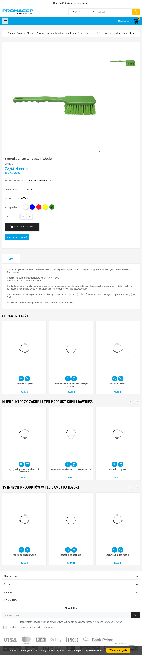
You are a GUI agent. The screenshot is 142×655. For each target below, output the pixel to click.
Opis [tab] (11, 258)
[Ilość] (17, 216)
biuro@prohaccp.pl (80, 3)
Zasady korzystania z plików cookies (84, 650)
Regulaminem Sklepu (29, 627)
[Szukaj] (114, 12)
